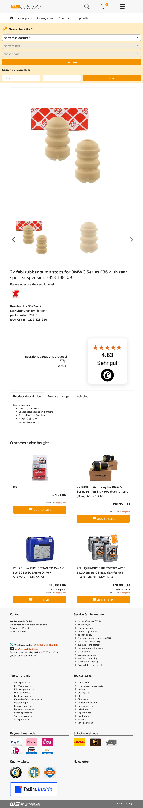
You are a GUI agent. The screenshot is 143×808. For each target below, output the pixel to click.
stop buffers (83, 18)
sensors (82, 719)
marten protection (87, 702)
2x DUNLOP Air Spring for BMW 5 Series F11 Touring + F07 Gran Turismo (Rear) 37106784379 (102, 491)
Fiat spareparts (22, 692)
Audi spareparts (22, 682)
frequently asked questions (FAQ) (94, 638)
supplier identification (89, 644)
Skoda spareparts (23, 712)
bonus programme (87, 631)
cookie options (85, 628)
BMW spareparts (22, 685)
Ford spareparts (22, 695)
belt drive (83, 709)
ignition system (86, 722)
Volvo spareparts (23, 716)
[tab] (27, 396)
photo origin (84, 624)
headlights (83, 716)
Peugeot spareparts (24, 706)
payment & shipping (88, 661)
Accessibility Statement (90, 665)
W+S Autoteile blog (88, 658)
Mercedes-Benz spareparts (28, 699)
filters (81, 695)
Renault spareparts (24, 709)
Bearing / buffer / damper (53, 18)
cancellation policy (87, 654)
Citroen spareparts (24, 689)
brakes (81, 689)
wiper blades (84, 712)
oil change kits (85, 706)
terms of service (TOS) (89, 621)
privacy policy (85, 634)
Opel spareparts (22, 702)
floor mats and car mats (90, 685)
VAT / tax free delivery (89, 641)
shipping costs (61, 503)
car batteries (84, 682)
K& (15, 487)
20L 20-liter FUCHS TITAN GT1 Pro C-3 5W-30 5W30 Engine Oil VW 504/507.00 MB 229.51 (38, 572)
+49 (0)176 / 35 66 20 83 (45, 645)
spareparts (24, 18)
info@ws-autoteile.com (27, 648)
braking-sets (84, 692)
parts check (84, 651)
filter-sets (83, 699)
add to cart (39, 509)
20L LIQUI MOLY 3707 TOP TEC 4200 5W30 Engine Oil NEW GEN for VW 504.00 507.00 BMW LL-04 (101, 572)
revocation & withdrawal (91, 648)
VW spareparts (21, 719)
